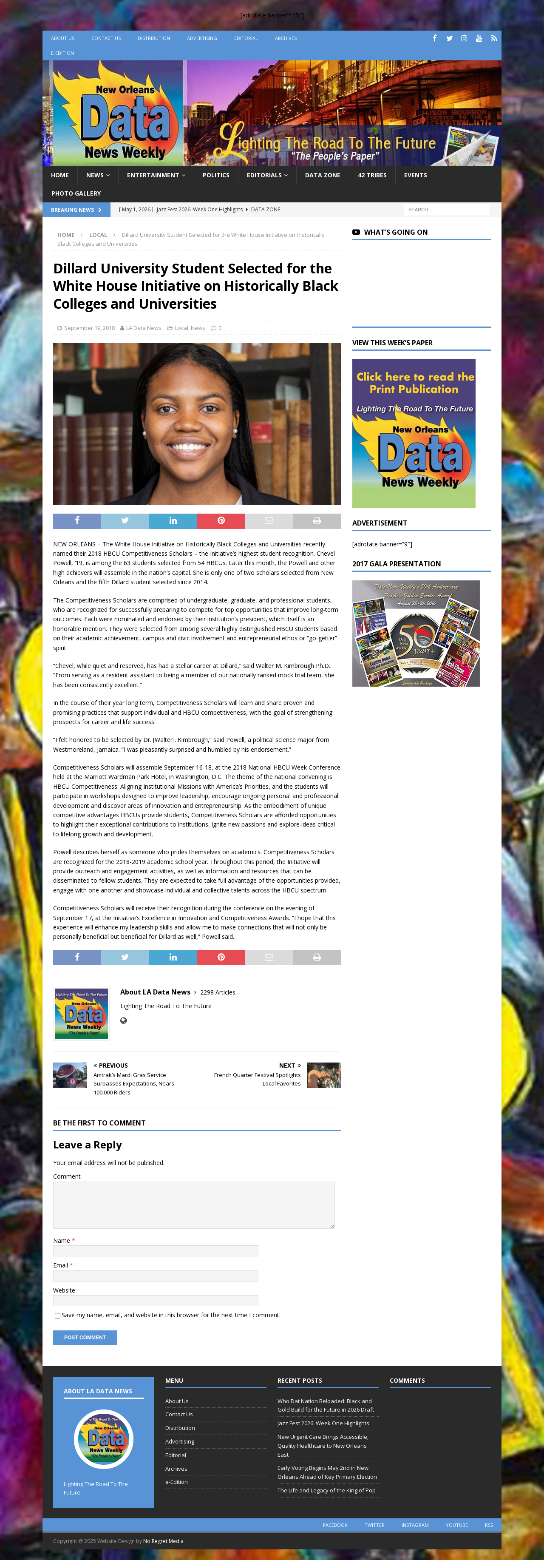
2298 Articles (217, 992)
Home (60, 175)
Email (61, 1265)
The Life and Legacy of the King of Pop (327, 1490)
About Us (62, 38)
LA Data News (144, 328)
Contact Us (106, 38)
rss (489, 1525)
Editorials (264, 175)
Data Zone (322, 175)
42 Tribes (372, 175)
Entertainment (153, 175)
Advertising (202, 38)
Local (181, 328)
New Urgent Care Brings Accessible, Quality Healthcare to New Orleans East (323, 1445)
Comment (67, 1176)
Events (415, 175)
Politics (216, 175)
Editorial (246, 38)
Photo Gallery (76, 193)
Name (62, 1240)
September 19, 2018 (89, 328)
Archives (286, 38)
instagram (415, 1525)
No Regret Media (163, 1541)
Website (64, 1290)
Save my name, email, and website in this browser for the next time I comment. (171, 1315)
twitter (375, 1525)
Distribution (154, 38)
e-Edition (62, 53)
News (95, 175)
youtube (457, 1525)
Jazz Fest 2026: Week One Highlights (323, 1423)
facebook (335, 1525)
